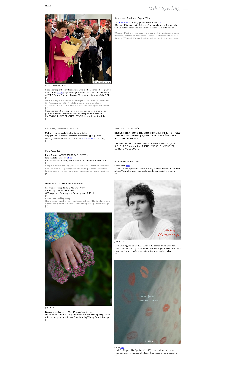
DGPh (60, 93)
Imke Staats (124, 23)
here (70, 158)
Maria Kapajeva (89, 138)
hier (159, 23)
